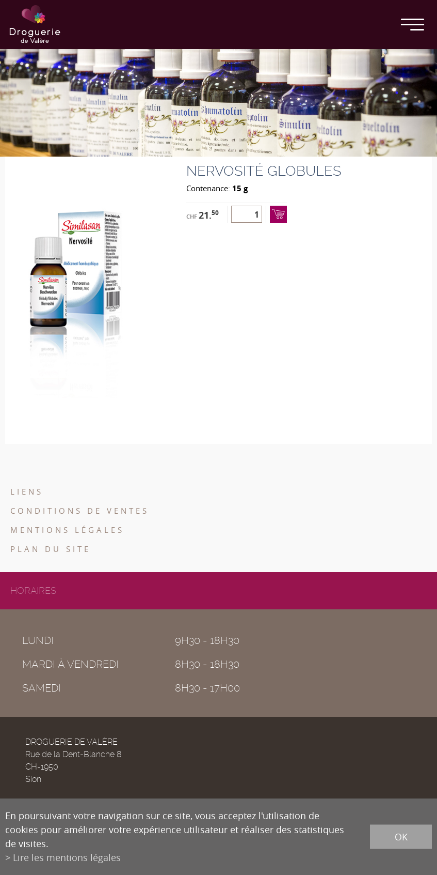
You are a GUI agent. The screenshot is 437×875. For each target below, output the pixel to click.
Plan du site (50, 549)
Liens (26, 491)
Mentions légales (67, 530)
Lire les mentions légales (67, 857)
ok (401, 837)
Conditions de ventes (79, 510)
